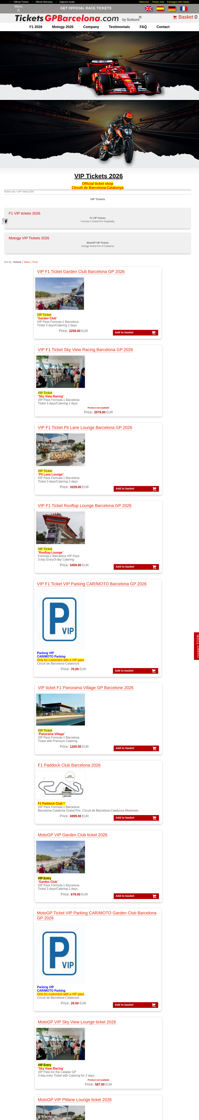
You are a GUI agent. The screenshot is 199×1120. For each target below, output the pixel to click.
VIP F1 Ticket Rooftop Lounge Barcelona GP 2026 (44, 369)
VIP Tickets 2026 (26, 191)
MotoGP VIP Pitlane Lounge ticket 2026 (95, 618)
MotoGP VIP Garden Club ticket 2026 (98, 490)
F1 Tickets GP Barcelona (33, 1032)
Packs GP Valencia (163, 1032)
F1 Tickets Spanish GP (121, 1070)
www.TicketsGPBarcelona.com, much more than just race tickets (163, 1116)
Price (35, 262)
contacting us (25, 1055)
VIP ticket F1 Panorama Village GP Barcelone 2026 (152, 369)
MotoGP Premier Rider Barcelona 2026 (96, 706)
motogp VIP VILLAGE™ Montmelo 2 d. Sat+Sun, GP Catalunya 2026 (97, 808)
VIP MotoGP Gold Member (123, 1022)
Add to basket (31, 341)
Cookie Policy (128, 1091)
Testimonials (119, 27)
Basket (185, 17)
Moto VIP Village (71, 1032)
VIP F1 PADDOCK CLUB (122, 993)
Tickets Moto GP (116, 1045)
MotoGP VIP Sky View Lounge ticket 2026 (42, 618)
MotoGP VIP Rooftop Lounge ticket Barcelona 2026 (154, 620)
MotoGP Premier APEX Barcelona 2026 (152, 806)
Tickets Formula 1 (117, 1041)
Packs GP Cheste (162, 1022)
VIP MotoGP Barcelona (121, 1012)
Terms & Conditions (71, 1091)
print (193, 909)
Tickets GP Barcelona (120, 1050)
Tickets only (158, 2)
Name (27, 262)
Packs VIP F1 (159, 1002)
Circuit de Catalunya (74, 1050)
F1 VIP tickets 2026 (24, 213)
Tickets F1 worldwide (119, 1060)
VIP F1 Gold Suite (117, 1007)
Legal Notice (91, 1091)
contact (162, 27)
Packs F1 (156, 988)
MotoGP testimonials (74, 1012)
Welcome (144, 2)
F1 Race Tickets (27, 1027)
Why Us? (143, 1091)
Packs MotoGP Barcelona (168, 1041)
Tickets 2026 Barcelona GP (43, 1091)
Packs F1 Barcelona (164, 997)
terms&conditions (27, 1065)
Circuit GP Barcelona (74, 1055)
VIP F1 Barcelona (117, 988)
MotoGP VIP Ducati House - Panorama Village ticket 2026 (38, 709)
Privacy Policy (109, 1091)
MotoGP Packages (73, 993)
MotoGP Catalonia (73, 1002)
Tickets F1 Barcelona (119, 1065)
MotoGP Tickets (71, 988)
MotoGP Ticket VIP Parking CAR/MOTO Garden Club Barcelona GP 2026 (152, 495)
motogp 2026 (62, 27)
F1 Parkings (24, 1007)
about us (21, 1050)
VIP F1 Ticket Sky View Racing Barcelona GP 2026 (96, 275)
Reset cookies (109, 1107)
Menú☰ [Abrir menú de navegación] (18, 8)
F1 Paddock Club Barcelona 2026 (40, 490)
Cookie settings (91, 1107)
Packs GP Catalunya (164, 1017)
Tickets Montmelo (117, 1055)
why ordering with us (30, 1060)
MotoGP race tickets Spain (78, 1017)
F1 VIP (20, 1017)
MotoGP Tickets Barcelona (123, 1075)
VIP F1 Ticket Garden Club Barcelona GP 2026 (40, 275)
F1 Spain (22, 1002)
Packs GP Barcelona (164, 1012)
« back (183, 909)
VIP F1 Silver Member (120, 997)
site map (173, 1091)
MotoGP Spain (70, 1007)
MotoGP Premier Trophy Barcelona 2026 (152, 706)
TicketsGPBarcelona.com (34, 1116)
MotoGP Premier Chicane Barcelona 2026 (41, 808)
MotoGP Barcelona (73, 997)
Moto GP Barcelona (73, 1022)
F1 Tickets (23, 988)
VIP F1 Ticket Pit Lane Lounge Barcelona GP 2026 (151, 275)
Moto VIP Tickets (72, 1027)
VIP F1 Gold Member (119, 1002)
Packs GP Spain (161, 1027)
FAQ (143, 27)
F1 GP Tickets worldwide (33, 1012)
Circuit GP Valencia (73, 1065)
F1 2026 (36, 27)
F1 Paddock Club (27, 1022)
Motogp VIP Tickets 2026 (29, 238)
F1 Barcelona (25, 997)
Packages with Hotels (178, 2)
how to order (158, 1091)
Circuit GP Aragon (72, 1060)
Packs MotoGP (160, 993)
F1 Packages (25, 993)
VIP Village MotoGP (119, 1017)
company (91, 27)
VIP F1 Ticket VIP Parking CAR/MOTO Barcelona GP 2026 (94, 369)
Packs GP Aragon (162, 1007)
